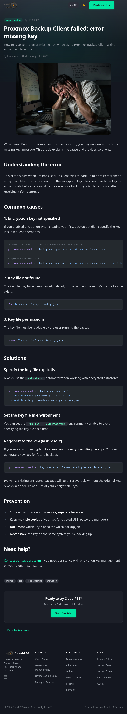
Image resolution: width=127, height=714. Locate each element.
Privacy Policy (104, 659)
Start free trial (63, 613)
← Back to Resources (17, 630)
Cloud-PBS (16, 653)
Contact (70, 689)
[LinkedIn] (5, 677)
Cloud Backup (42, 659)
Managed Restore (44, 682)
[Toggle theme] (84, 5)
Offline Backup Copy (46, 676)
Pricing (70, 683)
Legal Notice (104, 677)
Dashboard (101, 5)
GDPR (100, 683)
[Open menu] (119, 5)
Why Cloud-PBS (74, 677)
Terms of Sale (104, 671)
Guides (70, 671)
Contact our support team (22, 560)
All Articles (71, 665)
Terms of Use (104, 665)
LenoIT (48, 707)
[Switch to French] (73, 5)
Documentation (74, 659)
